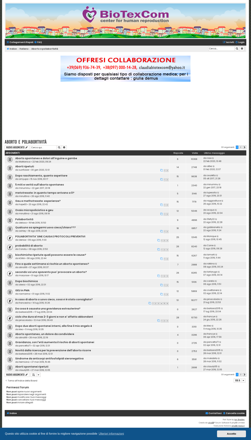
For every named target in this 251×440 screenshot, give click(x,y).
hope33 (23, 204)
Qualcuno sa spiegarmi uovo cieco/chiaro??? (45, 227)
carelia (210, 280)
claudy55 (24, 370)
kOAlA (22, 258)
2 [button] (240, 147)
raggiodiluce (214, 200)
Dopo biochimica (26, 281)
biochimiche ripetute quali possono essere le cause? (50, 255)
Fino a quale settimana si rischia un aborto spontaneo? (52, 264)
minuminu (24, 188)
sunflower (24, 169)
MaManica (24, 161)
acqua (210, 209)
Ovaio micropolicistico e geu (34, 210)
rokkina (211, 263)
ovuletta (211, 175)
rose (209, 158)
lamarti (211, 254)
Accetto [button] (231, 433)
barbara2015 (25, 311)
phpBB (211, 422)
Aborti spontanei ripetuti (31, 366)
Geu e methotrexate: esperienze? (38, 201)
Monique (211, 236)
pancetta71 (25, 345)
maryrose (24, 275)
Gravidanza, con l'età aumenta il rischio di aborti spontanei (54, 342)
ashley (22, 230)
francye (211, 316)
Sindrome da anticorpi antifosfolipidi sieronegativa (49, 358)
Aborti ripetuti (24, 166)
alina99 (23, 267)
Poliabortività (24, 219)
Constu (23, 249)
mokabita (212, 358)
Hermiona (24, 361)
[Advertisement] (125, 112)
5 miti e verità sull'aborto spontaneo (39, 184)
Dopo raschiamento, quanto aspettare (41, 175)
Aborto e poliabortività (26, 142)
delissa (23, 222)
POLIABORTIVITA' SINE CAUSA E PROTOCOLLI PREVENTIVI (50, 236)
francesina (25, 302)
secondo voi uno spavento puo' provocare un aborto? (51, 272)
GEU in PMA (22, 290)
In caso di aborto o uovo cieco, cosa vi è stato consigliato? (54, 299)
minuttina (24, 196)
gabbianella (213, 227)
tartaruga (212, 271)
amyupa (23, 179)
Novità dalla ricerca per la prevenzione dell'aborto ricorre (53, 350)
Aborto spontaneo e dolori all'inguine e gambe (46, 158)
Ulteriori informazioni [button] (111, 433)
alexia (22, 284)
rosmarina (24, 293)
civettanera (213, 290)
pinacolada (213, 299)
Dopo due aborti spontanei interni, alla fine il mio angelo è (53, 326)
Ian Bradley (239, 419)
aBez (209, 166)
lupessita (212, 192)
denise (22, 239)
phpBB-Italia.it (238, 426)
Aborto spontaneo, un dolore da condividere (44, 334)
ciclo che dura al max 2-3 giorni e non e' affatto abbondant (54, 316)
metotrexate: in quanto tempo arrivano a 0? (44, 193)
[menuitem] (38, 42)
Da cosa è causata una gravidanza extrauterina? (47, 308)
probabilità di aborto (29, 245)
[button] (244, 147)
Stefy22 (211, 219)
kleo (21, 329)
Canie (210, 245)
